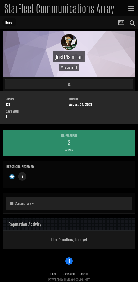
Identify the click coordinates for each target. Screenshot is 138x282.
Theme (54, 274)
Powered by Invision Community (69, 279)
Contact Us (69, 274)
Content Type (22, 203)
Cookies (84, 274)
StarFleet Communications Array (59, 7)
